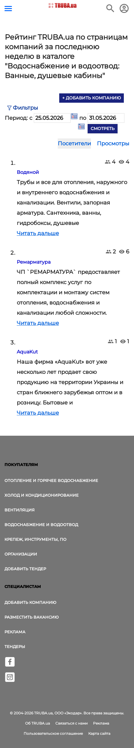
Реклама (14, 631)
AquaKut (27, 352)
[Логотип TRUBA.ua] (63, 5)
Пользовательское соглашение (53, 733)
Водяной (28, 172)
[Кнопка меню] (8, 8)
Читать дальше (38, 233)
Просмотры (113, 143)
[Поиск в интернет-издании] (110, 8)
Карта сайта (99, 733)
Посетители (74, 143)
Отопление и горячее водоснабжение (51, 480)
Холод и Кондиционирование (41, 495)
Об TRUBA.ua (37, 723)
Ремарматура (34, 262)
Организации (20, 554)
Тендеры (14, 646)
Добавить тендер (25, 568)
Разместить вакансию (31, 617)
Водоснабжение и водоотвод (41, 524)
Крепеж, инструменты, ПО (35, 539)
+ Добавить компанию (91, 98)
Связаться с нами (71, 723)
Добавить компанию (30, 602)
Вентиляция (19, 509)
